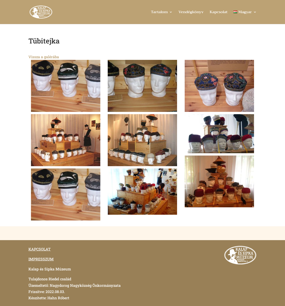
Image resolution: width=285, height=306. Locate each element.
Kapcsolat (218, 12)
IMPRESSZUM (41, 259)
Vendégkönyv (191, 12)
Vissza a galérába (43, 56)
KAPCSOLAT (39, 249)
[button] (65, 86)
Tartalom (159, 12)
